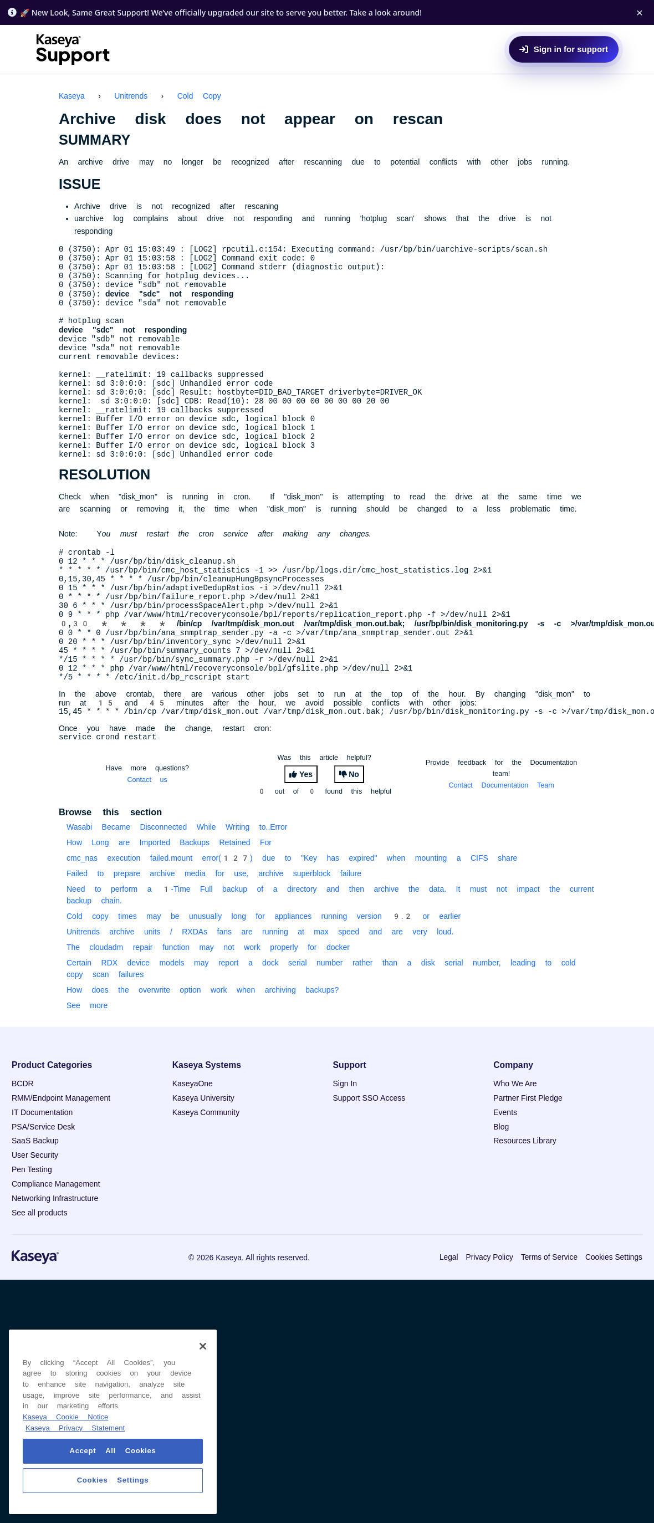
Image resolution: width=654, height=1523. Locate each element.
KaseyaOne (192, 1150)
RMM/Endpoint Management (61, 1164)
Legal (449, 1324)
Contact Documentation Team (501, 851)
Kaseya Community (205, 1178)
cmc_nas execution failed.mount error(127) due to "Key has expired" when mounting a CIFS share (292, 924)
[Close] (203, 1346)
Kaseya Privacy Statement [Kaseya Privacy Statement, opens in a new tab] (75, 1428)
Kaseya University (203, 1164)
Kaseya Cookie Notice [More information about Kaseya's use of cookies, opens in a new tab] (65, 1417)
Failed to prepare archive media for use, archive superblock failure (214, 940)
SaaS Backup (35, 1207)
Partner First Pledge (528, 1164)
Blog (501, 1193)
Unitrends (130, 95)
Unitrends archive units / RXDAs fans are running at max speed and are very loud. (260, 998)
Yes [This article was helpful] (306, 840)
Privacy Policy (489, 1324)
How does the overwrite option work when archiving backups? (203, 1056)
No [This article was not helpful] (354, 840)
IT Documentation (42, 1178)
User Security (35, 1221)
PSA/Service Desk (43, 1193)
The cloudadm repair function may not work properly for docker (208, 1013)
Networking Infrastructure (55, 1264)
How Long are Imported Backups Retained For (169, 908)
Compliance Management (56, 1250)
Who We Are (515, 1150)
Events (505, 1178)
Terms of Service (549, 1324)
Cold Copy (199, 95)
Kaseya (72, 95)
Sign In (345, 1150)
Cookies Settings (613, 1324)
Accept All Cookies (113, 1451)
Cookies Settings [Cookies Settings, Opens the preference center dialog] (113, 1480)
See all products (39, 1279)
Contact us (147, 846)
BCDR (23, 1150)
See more (87, 1071)
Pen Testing (32, 1235)
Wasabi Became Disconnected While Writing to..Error (177, 893)
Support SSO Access (369, 1164)
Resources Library (524, 1207)
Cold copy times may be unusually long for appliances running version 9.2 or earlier (264, 982)
